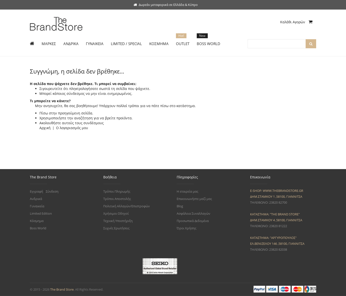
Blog (180, 206)
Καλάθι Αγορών (296, 22)
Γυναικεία (37, 206)
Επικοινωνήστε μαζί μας (194, 199)
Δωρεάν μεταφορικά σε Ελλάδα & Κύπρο (166, 4)
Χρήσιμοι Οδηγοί (116, 213)
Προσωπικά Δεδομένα (193, 221)
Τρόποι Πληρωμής (116, 191)
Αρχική (45, 127)
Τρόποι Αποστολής (117, 199)
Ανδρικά (36, 199)
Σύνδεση (52, 191)
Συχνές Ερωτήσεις (116, 228)
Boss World (38, 228)
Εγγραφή (36, 191)
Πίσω (43, 113)
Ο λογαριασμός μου (72, 127)
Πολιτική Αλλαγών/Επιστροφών (126, 206)
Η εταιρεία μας (187, 191)
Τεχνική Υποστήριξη (118, 221)
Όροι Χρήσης (186, 228)
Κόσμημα (37, 221)
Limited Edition (41, 213)
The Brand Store (62, 289)
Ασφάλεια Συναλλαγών (193, 213)
